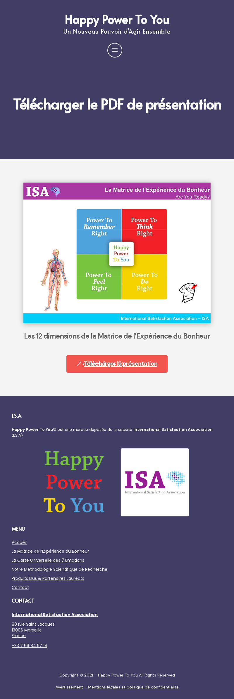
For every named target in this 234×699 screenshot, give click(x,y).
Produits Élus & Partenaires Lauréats (48, 578)
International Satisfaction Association (55, 615)
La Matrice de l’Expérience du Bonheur (50, 551)
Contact (20, 587)
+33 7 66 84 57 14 (29, 645)
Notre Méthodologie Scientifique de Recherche (59, 569)
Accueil (19, 542)
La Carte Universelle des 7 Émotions (48, 560)
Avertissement (69, 687)
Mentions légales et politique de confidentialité (133, 687)
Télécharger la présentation (120, 364)
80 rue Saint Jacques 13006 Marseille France (33, 630)
